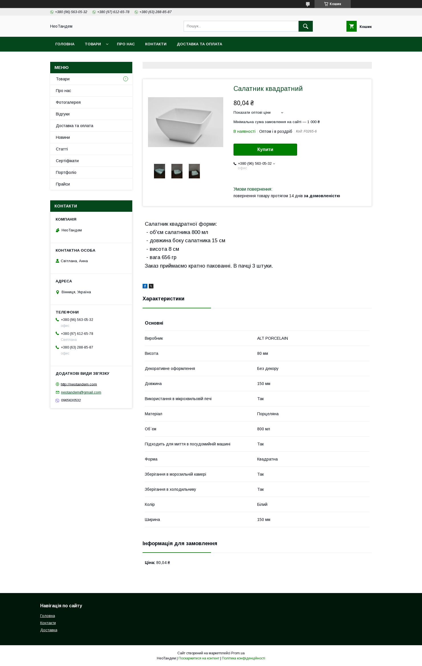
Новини (63, 137)
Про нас (126, 44)
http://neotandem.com (79, 384)
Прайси (63, 184)
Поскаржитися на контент (198, 658)
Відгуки (63, 114)
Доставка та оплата (199, 44)
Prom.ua (238, 653)
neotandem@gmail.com (81, 392)
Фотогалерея (68, 102)
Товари (93, 44)
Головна (64, 44)
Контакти (156, 44)
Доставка (48, 630)
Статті (62, 149)
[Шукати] (306, 26)
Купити (265, 149)
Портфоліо (66, 172)
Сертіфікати (67, 160)
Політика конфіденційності (243, 658)
